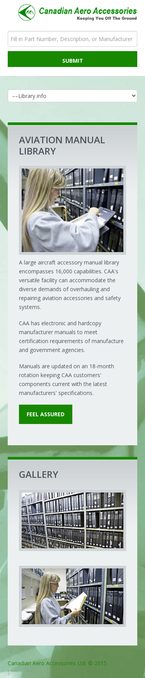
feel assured (46, 414)
